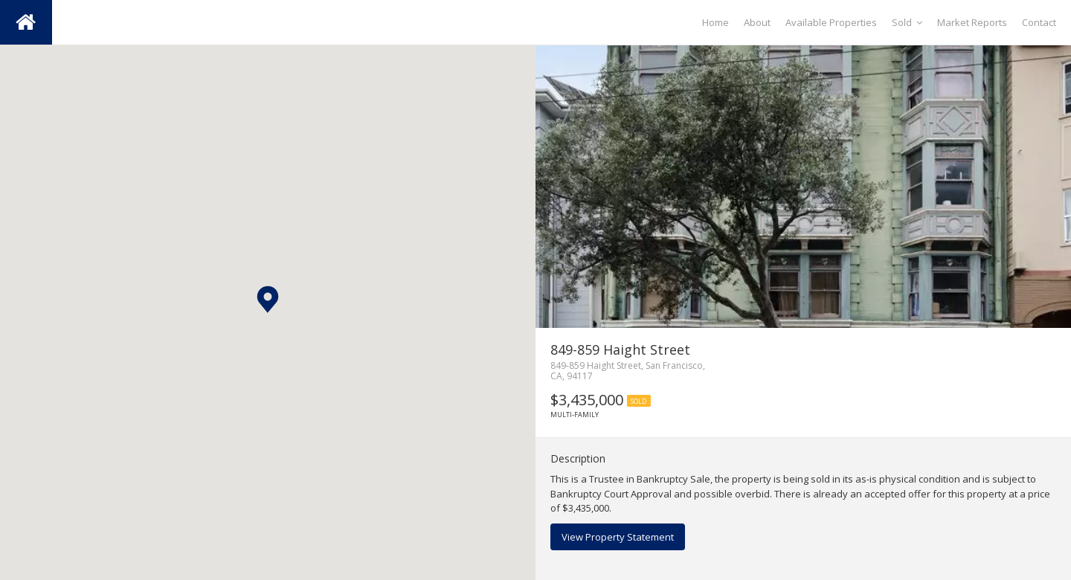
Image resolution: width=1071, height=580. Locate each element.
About (757, 22)
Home (715, 22)
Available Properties (831, 22)
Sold (907, 22)
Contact (1039, 22)
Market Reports (972, 22)
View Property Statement (618, 537)
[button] (268, 299)
